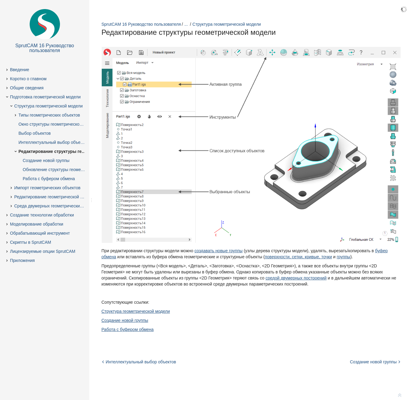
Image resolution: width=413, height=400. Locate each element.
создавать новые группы (218, 250)
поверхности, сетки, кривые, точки (298, 256)
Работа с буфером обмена (127, 329)
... (186, 24)
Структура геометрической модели (227, 24)
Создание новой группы (124, 320)
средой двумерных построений (296, 278)
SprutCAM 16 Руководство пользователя (141, 24)
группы (343, 256)
